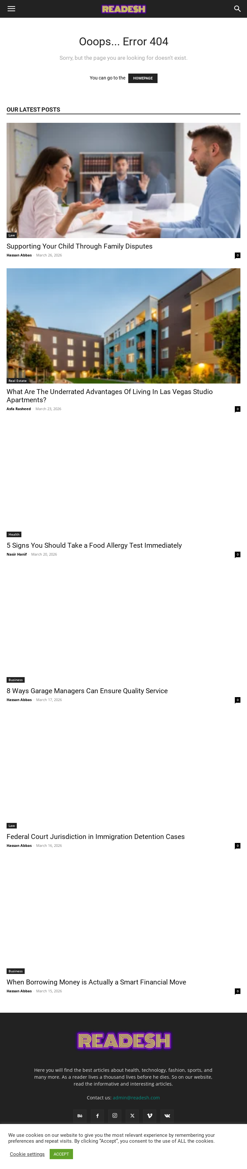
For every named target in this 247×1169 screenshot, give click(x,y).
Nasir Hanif (17, 554)
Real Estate (18, 380)
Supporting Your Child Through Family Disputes (80, 246)
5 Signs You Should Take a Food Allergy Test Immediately (95, 545)
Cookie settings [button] (27, 1154)
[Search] (238, 9)
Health (14, 534)
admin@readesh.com (136, 1097)
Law (12, 235)
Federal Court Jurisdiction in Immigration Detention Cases (96, 837)
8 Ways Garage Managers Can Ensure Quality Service (88, 691)
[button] (11, 9)
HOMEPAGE (143, 78)
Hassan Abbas (19, 255)
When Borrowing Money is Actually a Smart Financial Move (97, 982)
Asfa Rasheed (19, 408)
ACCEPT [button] (61, 1154)
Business (16, 679)
